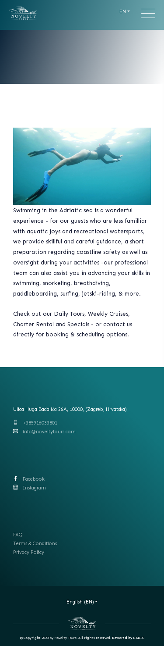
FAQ (18, 535)
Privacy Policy (28, 552)
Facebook (34, 479)
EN (122, 11)
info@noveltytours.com (49, 432)
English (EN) (80, 602)
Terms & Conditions (35, 543)
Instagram (34, 488)
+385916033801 (40, 423)
